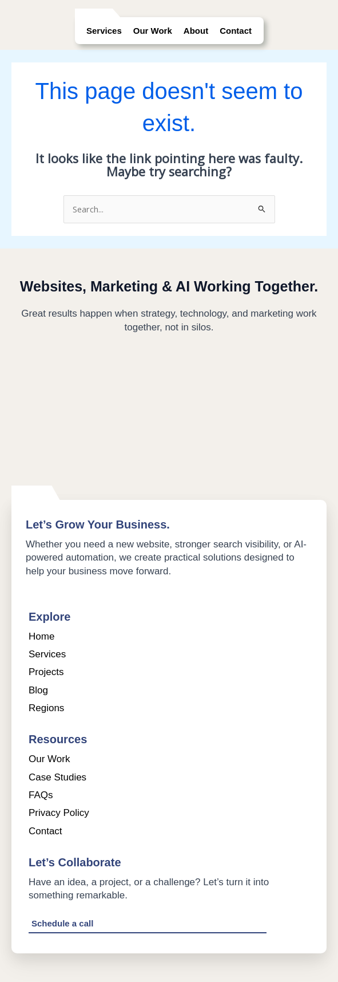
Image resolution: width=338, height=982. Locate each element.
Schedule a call (62, 923)
